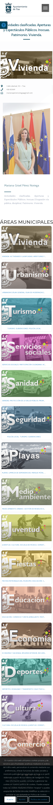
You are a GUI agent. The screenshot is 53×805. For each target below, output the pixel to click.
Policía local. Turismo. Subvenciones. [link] (24, 437)
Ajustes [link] (22, 799)
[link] (3, 25)
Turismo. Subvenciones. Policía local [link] (24, 328)
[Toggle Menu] (45, 8)
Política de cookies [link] (39, 799)
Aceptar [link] (10, 799)
